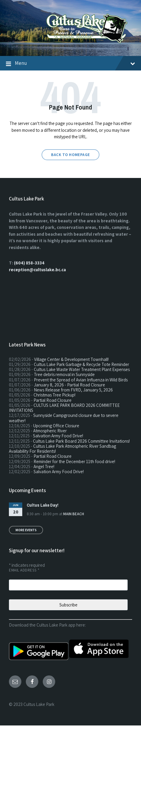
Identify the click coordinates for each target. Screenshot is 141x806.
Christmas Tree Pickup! (54, 395)
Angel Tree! (44, 466)
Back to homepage (70, 154)
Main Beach (73, 513)
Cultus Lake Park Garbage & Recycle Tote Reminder (81, 364)
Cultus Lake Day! (42, 505)
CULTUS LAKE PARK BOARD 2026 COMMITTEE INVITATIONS (64, 407)
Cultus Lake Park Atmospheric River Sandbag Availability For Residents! (62, 448)
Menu (75, 63)
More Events (26, 530)
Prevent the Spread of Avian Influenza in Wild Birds (81, 380)
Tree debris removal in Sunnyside (64, 374)
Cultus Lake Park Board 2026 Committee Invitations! (81, 441)
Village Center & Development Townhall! (71, 359)
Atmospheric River (50, 430)
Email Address (24, 570)
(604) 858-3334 (29, 263)
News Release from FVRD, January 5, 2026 (73, 390)
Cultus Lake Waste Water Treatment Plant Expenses (82, 369)
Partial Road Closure (53, 400)
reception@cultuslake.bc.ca (37, 269)
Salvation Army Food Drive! (58, 436)
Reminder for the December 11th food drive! (74, 461)
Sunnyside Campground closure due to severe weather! (63, 417)
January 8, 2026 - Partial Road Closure (69, 385)
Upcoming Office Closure (56, 425)
